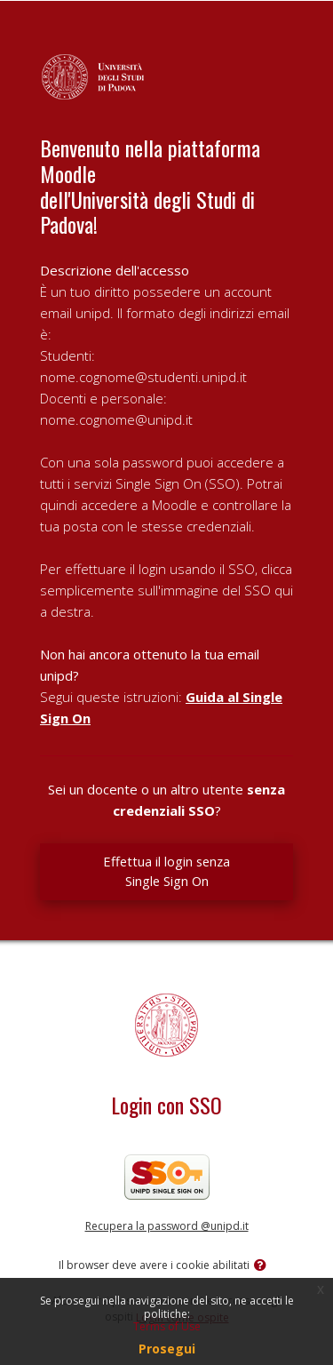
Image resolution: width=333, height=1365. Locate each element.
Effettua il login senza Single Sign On (166, 871)
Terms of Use (167, 1326)
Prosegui (167, 1348)
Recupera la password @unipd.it (167, 1225)
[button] (263, 1266)
